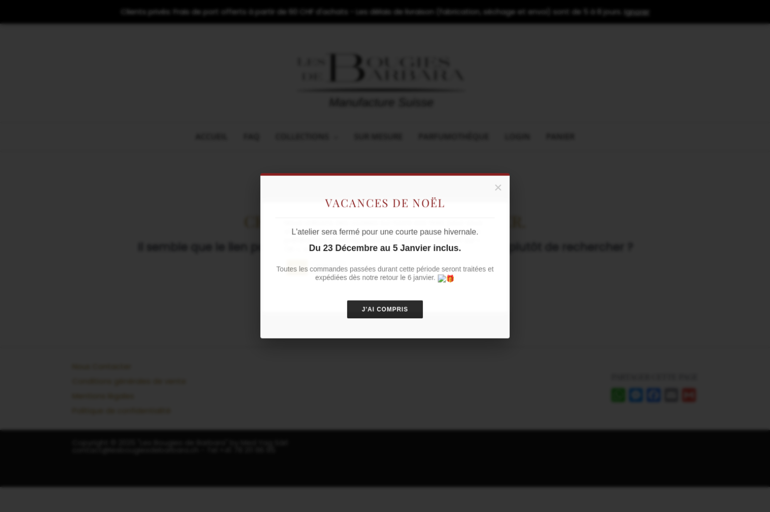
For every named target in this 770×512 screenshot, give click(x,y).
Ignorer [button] (637, 11)
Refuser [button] (328, 267)
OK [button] (297, 267)
